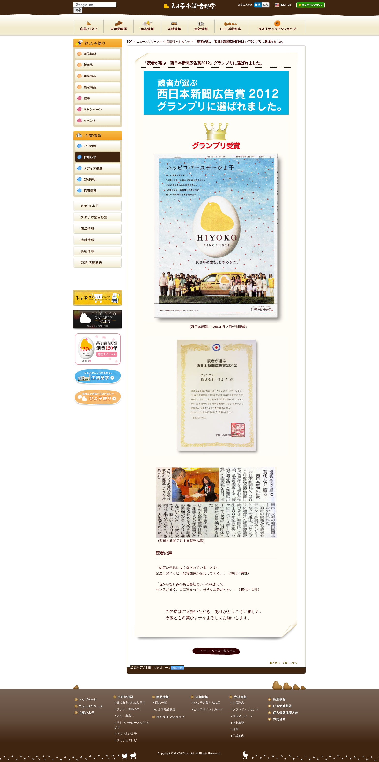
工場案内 (238, 736)
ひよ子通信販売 (165, 709)
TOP (130, 41)
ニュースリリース (148, 41)
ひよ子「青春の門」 (130, 709)
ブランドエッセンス (246, 709)
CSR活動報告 (97, 263)
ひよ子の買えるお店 (207, 702)
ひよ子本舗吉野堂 (97, 217)
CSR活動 (231, 26)
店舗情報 (174, 26)
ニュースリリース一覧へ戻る (216, 651)
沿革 (235, 729)
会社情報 (201, 26)
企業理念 (238, 702)
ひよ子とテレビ (127, 740)
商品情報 (147, 26)
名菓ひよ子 (88, 26)
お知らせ (184, 41)
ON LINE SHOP (276, 26)
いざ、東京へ (125, 715)
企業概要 (238, 722)
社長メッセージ (243, 716)
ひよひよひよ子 (127, 733)
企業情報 (169, 41)
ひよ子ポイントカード (208, 709)
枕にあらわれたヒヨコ (131, 702)
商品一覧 (161, 702)
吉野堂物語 (118, 26)
